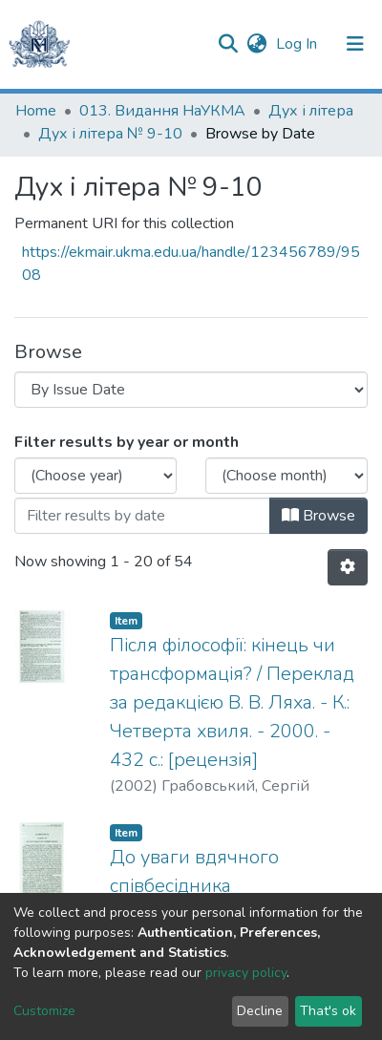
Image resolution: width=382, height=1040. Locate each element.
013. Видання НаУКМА (162, 110)
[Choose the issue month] (286, 475)
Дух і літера (310, 110)
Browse (318, 515)
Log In (298, 43)
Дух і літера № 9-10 (110, 133)
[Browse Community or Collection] (191, 389)
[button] (256, 43)
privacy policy (245, 973)
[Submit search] (228, 44)
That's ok (328, 1011)
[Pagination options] (348, 567)
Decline (260, 1011)
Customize (44, 1011)
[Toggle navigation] (355, 44)
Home (35, 110)
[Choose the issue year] (95, 475)
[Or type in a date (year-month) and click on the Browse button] (142, 516)
